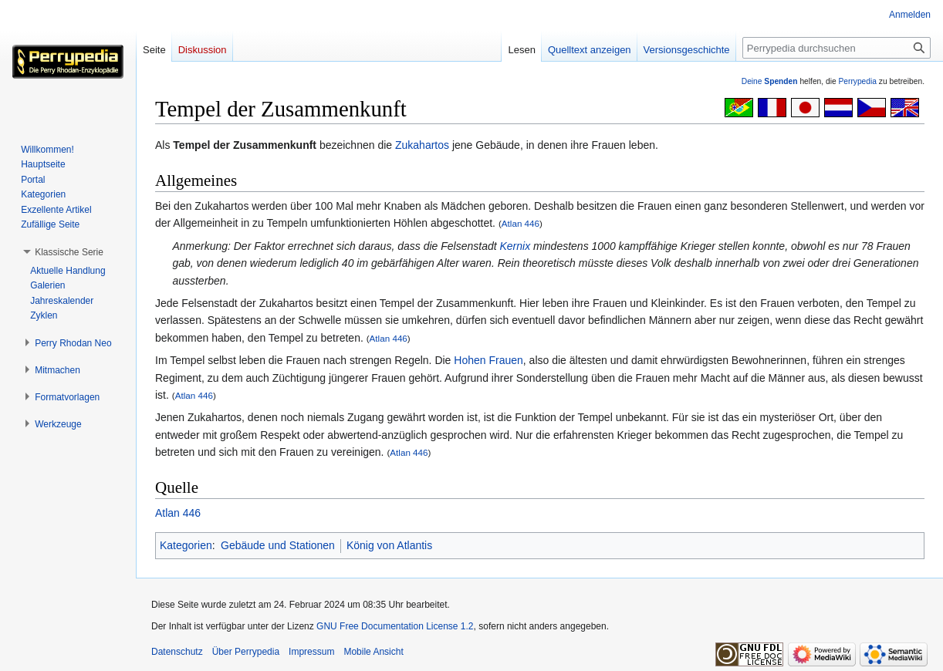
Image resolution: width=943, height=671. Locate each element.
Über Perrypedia (245, 651)
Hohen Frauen (488, 360)
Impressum (311, 651)
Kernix (514, 246)
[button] (69, 252)
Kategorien (186, 545)
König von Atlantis (389, 545)
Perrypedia (857, 81)
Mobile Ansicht (373, 651)
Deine (770, 81)
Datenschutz (177, 651)
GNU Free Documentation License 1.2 (394, 626)
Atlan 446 (520, 223)
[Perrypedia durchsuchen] (836, 48)
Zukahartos (422, 145)
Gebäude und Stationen (278, 545)
